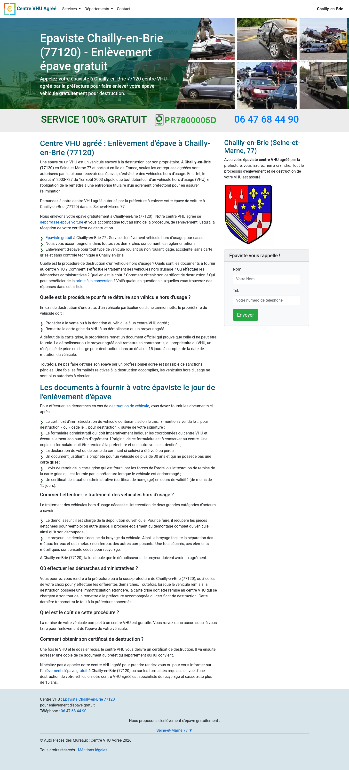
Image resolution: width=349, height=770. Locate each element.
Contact (123, 9)
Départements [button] (97, 9)
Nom (237, 269)
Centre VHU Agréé (36, 8)
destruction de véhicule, (129, 406)
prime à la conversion (94, 281)
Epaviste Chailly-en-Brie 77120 (89, 699)
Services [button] (70, 9)
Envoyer (245, 315)
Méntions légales (92, 750)
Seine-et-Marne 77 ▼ (175, 730)
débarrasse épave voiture (61, 222)
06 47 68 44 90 (74, 711)
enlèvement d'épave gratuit (64, 670)
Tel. (236, 290)
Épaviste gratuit (59, 237)
